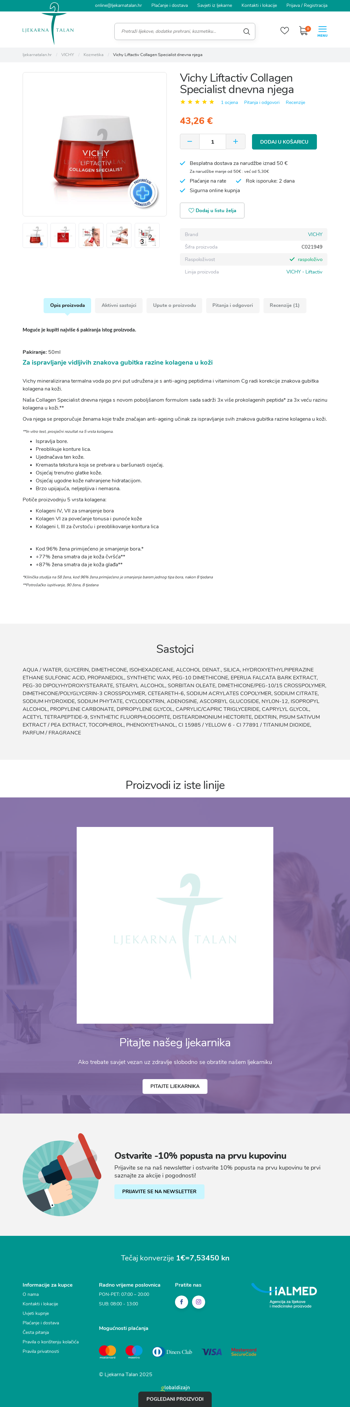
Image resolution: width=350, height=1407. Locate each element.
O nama (31, 1295)
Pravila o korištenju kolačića (51, 1342)
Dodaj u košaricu (285, 141)
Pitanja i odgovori (262, 102)
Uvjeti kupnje (36, 1314)
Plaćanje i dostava (169, 5)
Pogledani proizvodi (175, 1399)
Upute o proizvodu (174, 305)
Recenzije (295, 102)
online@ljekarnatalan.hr (118, 5)
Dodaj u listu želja (212, 210)
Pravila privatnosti (41, 1352)
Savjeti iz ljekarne (214, 5)
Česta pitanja (36, 1333)
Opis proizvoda (66, 305)
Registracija (315, 5)
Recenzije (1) (286, 305)
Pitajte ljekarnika (175, 1086)
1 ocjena (229, 102)
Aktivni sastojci (118, 305)
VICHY (315, 234)
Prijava (293, 5)
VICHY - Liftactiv (304, 271)
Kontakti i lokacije (259, 5)
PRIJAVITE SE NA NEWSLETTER (160, 1192)
